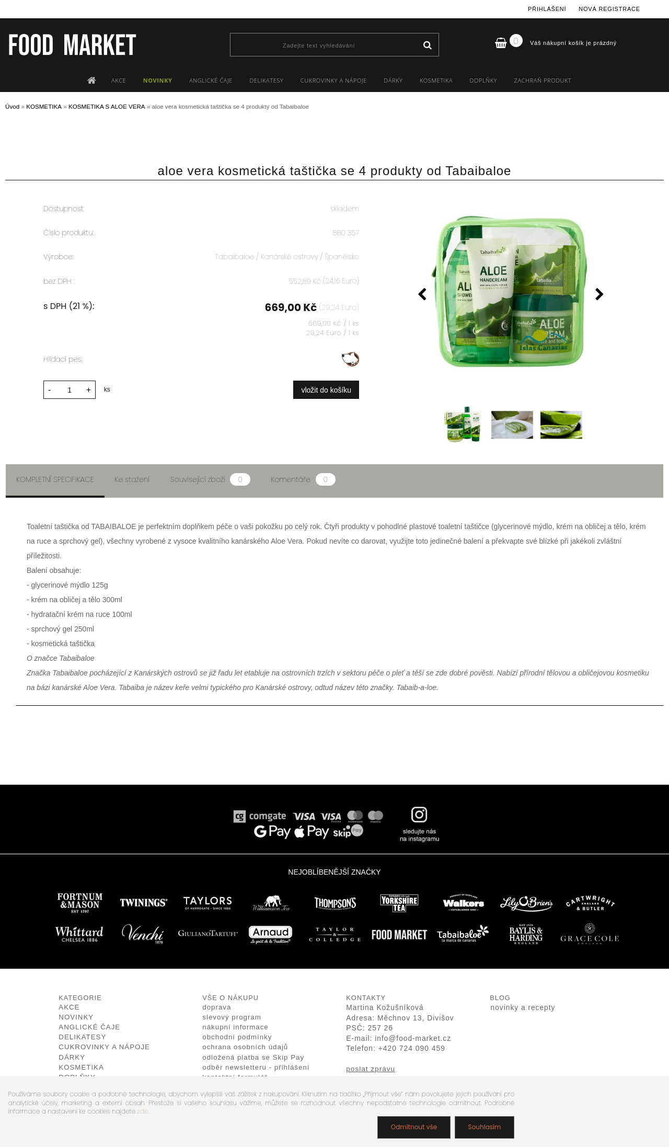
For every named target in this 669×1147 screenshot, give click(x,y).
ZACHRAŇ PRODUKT (543, 80)
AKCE (118, 80)
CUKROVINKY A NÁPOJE (334, 80)
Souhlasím (484, 1126)
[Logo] (72, 44)
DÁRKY (393, 80)
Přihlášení (547, 9)
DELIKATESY (266, 80)
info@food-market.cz (413, 1038)
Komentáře (303, 479)
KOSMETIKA (436, 80)
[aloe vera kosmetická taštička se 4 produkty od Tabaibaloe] (510, 291)
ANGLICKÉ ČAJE (211, 80)
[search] (427, 45)
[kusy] (69, 390)
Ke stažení (132, 479)
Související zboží (210, 479)
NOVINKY (157, 80)
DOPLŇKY (484, 80)
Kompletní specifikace (55, 479)
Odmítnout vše (413, 1126)
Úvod (12, 106)
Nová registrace (609, 9)
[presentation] (422, 296)
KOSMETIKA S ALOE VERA (106, 106)
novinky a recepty (523, 1008)
